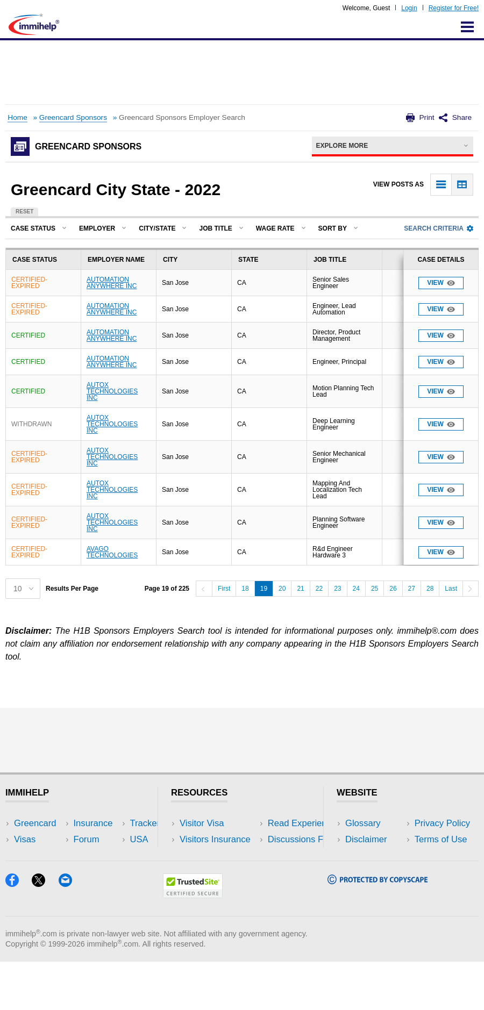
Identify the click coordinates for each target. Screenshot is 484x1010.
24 (356, 588)
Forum (27, 871)
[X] (45, 932)
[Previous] (204, 589)
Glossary (363, 823)
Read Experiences (216, 855)
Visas (24, 839)
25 (374, 588)
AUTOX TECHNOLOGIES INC (112, 391)
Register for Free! (454, 8)
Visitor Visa (202, 823)
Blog (108, 888)
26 (392, 588)
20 (282, 588)
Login (409, 8)
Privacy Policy (373, 855)
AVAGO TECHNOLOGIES (112, 552)
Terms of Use (371, 871)
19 (263, 588)
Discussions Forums (220, 871)
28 (429, 588)
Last (451, 588)
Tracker (29, 888)
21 (300, 588)
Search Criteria (438, 228)
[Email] (70, 932)
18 (244, 588)
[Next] (470, 589)
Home (17, 117)
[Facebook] (18, 932)
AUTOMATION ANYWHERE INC (112, 283)
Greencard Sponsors (73, 117)
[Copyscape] (378, 929)
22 (319, 588)
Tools (109, 871)
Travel (111, 839)
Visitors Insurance (215, 839)
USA (108, 823)
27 (411, 588)
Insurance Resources (222, 888)
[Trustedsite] (193, 943)
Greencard (35, 823)
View (441, 283)
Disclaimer (366, 839)
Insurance (33, 855)
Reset (24, 211)
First (224, 588)
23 (337, 588)
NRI (107, 855)
